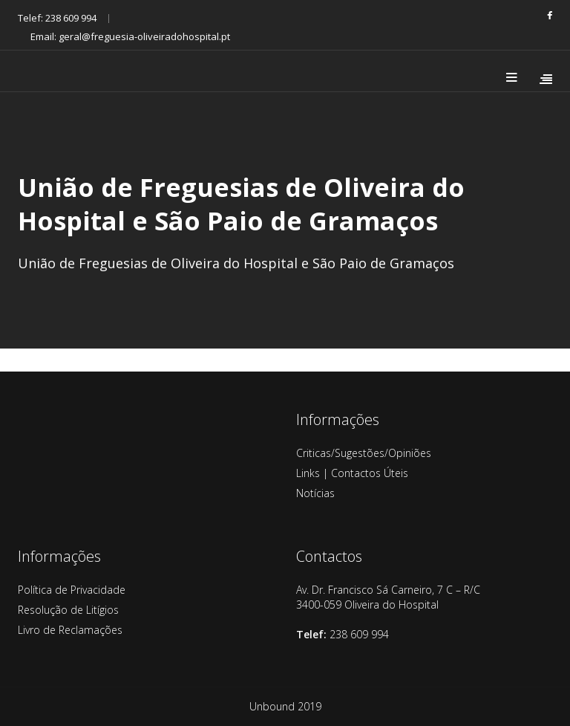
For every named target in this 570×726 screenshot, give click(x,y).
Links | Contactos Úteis (352, 473)
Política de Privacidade (71, 590)
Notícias (315, 493)
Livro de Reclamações (70, 630)
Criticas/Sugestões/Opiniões (363, 453)
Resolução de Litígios (68, 610)
